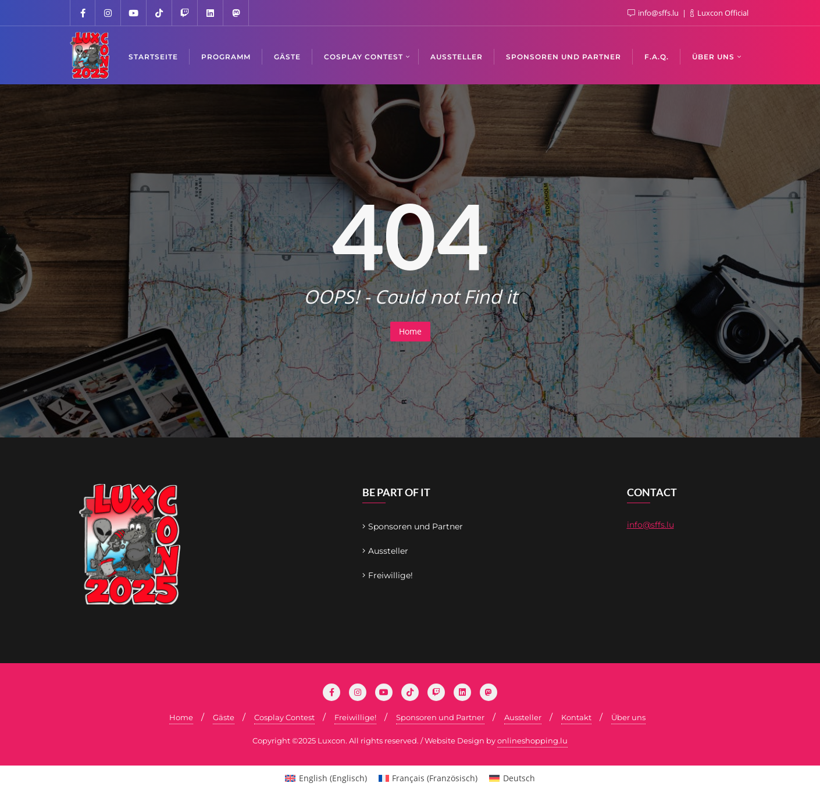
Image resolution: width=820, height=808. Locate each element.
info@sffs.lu (650, 524)
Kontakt (576, 717)
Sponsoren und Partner (415, 526)
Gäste (223, 717)
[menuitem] (326, 778)
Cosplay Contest (284, 717)
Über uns (628, 717)
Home (410, 331)
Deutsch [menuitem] (519, 778)
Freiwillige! (390, 575)
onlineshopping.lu (532, 740)
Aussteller (388, 551)
